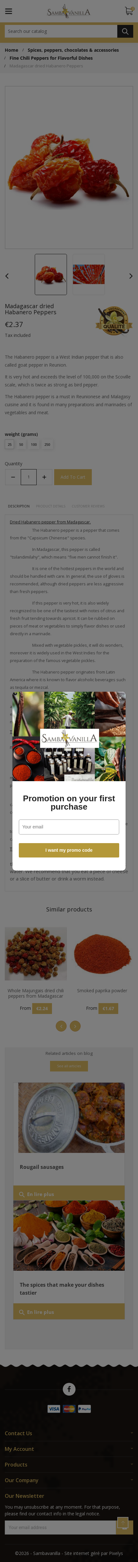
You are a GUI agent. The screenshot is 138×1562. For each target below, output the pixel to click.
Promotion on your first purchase (69, 802)
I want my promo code (69, 850)
